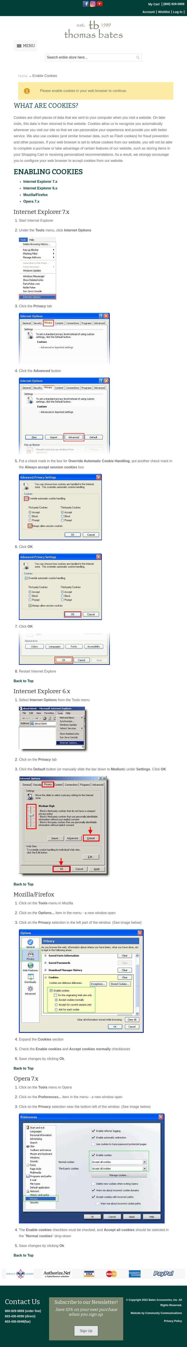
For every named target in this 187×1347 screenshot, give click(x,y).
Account (148, 12)
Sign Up (86, 1331)
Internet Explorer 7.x (40, 181)
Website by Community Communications (156, 1313)
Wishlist (164, 12)
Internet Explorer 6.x (40, 188)
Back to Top (23, 681)
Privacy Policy (173, 1321)
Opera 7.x (31, 201)
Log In (177, 12)
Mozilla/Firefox (35, 195)
